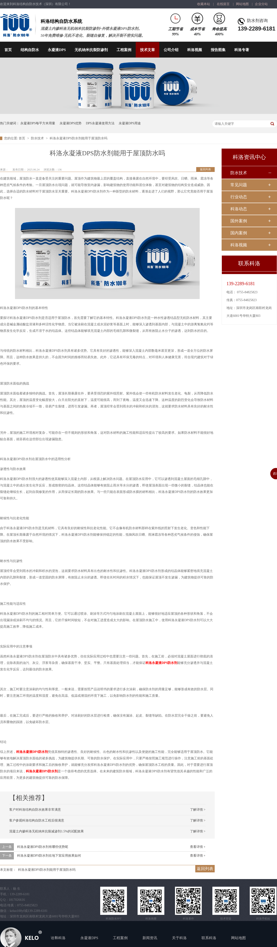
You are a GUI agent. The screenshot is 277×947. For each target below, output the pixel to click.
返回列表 (205, 169)
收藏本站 (203, 4)
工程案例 (124, 50)
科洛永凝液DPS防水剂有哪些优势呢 (42, 847)
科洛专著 (241, 50)
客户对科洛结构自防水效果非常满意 (35, 809)
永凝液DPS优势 (71, 123)
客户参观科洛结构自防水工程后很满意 (36, 820)
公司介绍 (171, 50)
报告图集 (218, 50)
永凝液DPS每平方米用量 (37, 123)
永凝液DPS (57, 50)
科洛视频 (194, 50)
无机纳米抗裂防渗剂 (91, 50)
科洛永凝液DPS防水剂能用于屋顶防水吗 (78, 138)
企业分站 (261, 4)
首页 (8, 50)
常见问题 (238, 185)
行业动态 (238, 197)
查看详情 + (197, 847)
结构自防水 (30, 50)
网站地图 (242, 4)
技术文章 (147, 50)
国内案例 (238, 233)
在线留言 (223, 4)
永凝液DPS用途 (130, 123)
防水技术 (38, 138)
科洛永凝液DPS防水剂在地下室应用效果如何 (49, 855)
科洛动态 (238, 209)
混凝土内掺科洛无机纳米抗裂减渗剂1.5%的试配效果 (46, 831)
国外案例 (238, 221)
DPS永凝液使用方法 (100, 123)
